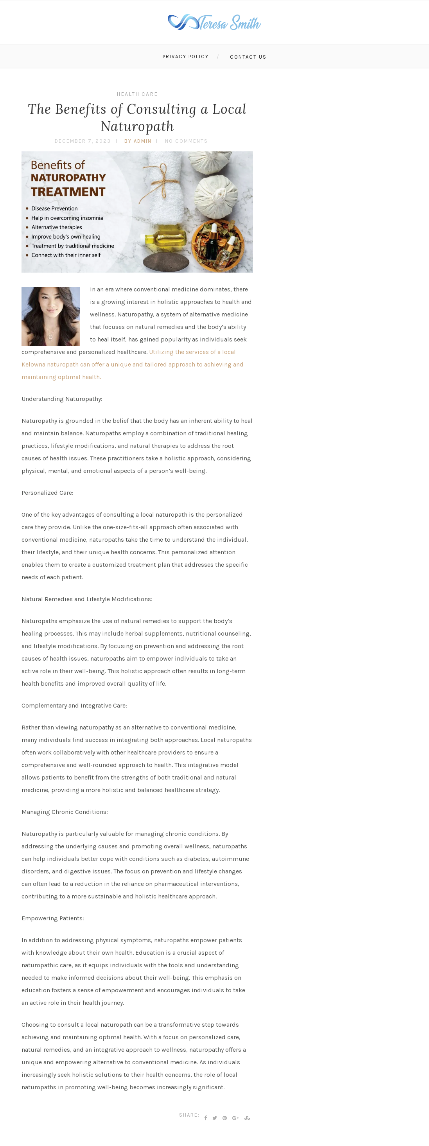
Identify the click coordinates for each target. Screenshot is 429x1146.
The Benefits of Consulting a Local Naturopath (137, 118)
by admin (138, 141)
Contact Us (248, 57)
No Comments (186, 141)
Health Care (137, 94)
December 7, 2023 (83, 141)
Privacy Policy (186, 56)
